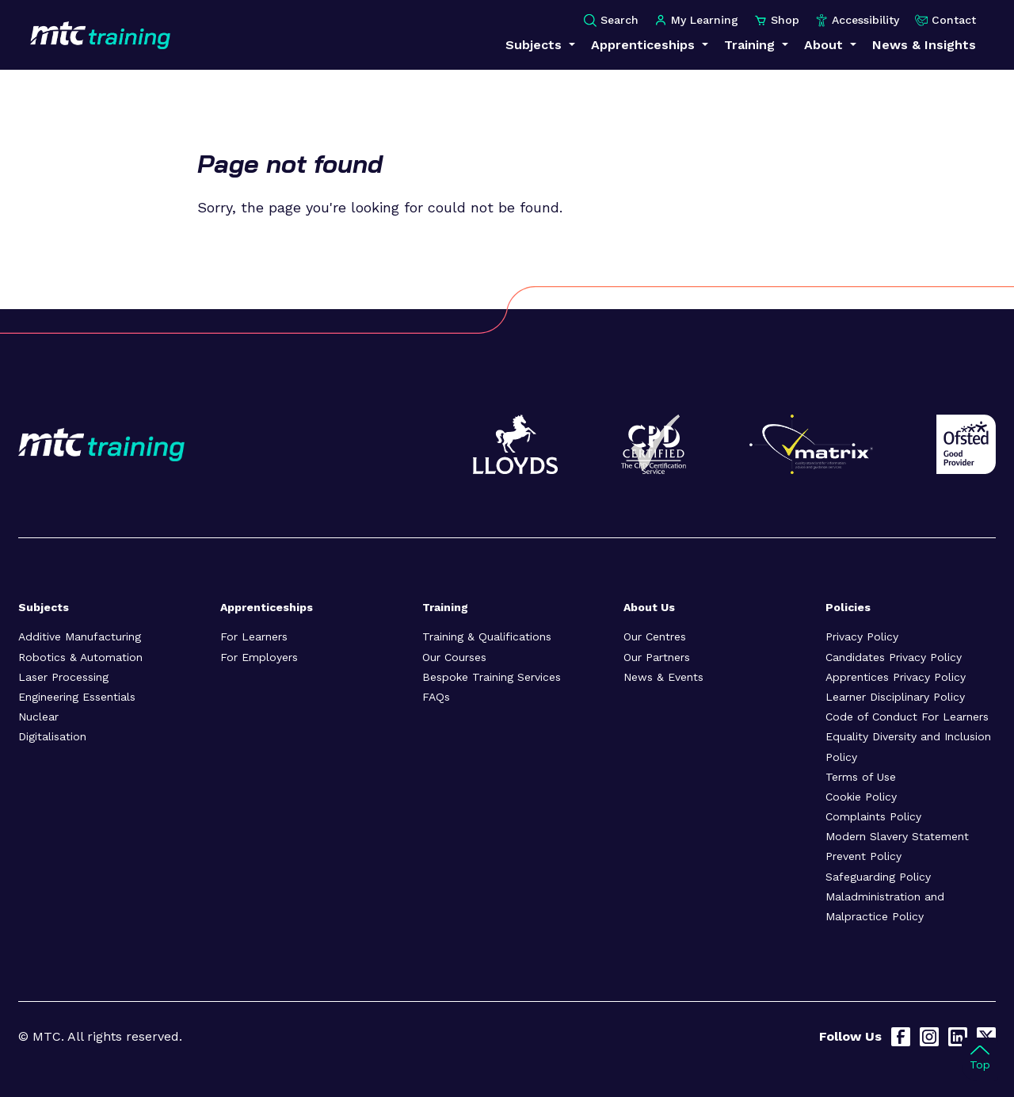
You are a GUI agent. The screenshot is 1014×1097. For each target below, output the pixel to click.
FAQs (436, 696)
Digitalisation (52, 736)
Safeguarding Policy (878, 876)
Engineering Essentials (76, 696)
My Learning (696, 20)
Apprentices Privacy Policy (895, 677)
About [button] (825, 44)
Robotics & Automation (80, 657)
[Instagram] (929, 1036)
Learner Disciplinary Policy (895, 696)
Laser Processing (63, 677)
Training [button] (751, 44)
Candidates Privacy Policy (893, 657)
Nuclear (38, 716)
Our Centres (654, 636)
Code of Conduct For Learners (907, 716)
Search (611, 20)
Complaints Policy (873, 816)
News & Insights (924, 44)
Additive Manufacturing (79, 636)
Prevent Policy (863, 856)
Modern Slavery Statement (897, 836)
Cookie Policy (861, 796)
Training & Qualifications (486, 636)
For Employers (259, 657)
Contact (945, 20)
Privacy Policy (861, 636)
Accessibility (857, 20)
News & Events (663, 677)
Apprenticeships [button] (645, 44)
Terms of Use (860, 776)
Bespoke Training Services (491, 677)
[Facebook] (900, 1036)
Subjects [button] (535, 44)
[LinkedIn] (957, 1036)
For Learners (254, 636)
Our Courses (454, 657)
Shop (776, 20)
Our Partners (656, 657)
